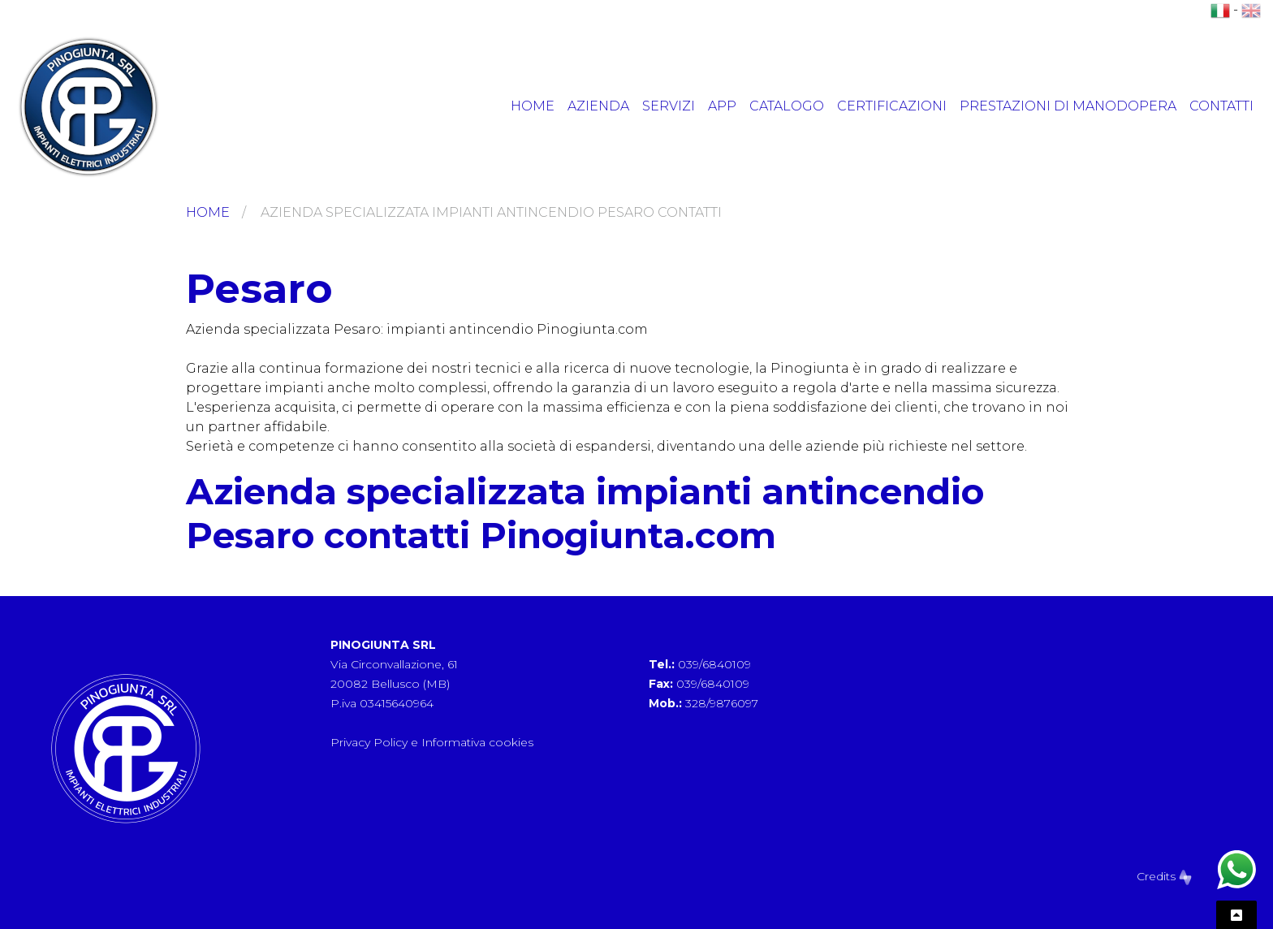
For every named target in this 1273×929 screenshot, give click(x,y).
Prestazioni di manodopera (1068, 106)
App (722, 106)
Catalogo (786, 106)
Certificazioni (892, 106)
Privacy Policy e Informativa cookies (431, 742)
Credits (1164, 876)
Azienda (598, 106)
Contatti (1221, 106)
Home (533, 106)
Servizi (668, 106)
